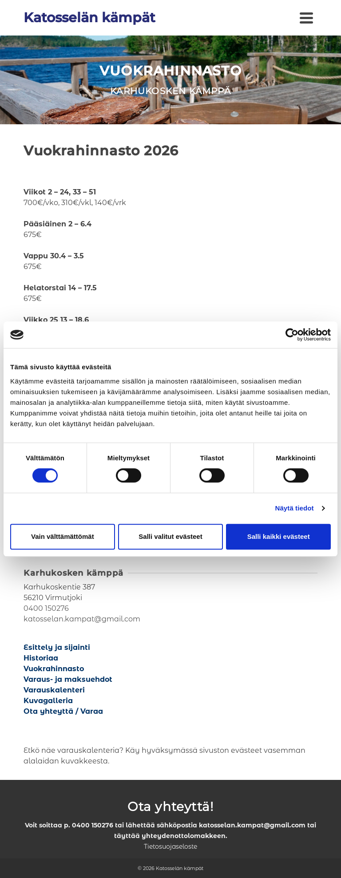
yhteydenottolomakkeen (184, 836)
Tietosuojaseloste (170, 846)
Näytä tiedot (294, 508)
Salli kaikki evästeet (278, 536)
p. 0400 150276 (88, 825)
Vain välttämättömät (62, 536)
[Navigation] (306, 18)
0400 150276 (46, 608)
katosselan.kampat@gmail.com (82, 619)
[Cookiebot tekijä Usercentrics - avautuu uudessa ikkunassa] (292, 334)
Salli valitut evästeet (170, 536)
